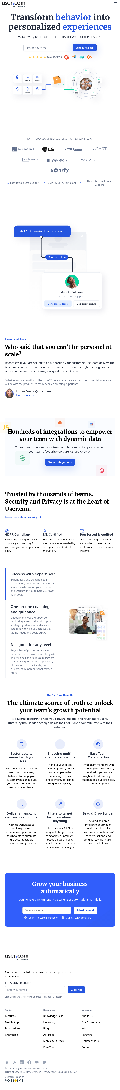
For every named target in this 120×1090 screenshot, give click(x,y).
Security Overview (32, 1071)
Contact (86, 1047)
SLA (75, 1071)
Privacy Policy (49, 1071)
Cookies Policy (65, 1071)
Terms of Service (13, 1071)
